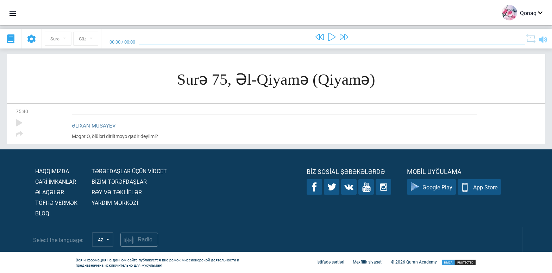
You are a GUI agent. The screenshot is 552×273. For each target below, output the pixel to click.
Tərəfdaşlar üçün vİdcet (129, 171)
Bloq (42, 213)
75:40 (22, 111)
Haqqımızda (52, 171)
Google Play (431, 187)
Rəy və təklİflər (117, 192)
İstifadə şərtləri (330, 262)
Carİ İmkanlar (55, 181)
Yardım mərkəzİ (115, 202)
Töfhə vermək (56, 202)
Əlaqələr (49, 192)
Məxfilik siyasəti (368, 262)
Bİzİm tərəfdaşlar (119, 181)
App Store (479, 187)
